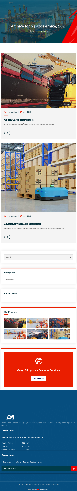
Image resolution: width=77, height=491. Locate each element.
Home (32, 31)
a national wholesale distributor (22, 223)
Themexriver (43, 490)
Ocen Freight (43, 31)
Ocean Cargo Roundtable (19, 119)
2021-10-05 (25, 112)
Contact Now (38, 378)
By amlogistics (10, 112)
